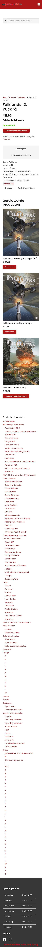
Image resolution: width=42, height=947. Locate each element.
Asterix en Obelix (12, 545)
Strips (11, 97)
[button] (16, 396)
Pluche (6, 696)
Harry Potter (10, 562)
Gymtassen (10, 706)
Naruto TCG (10, 455)
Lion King (8, 512)
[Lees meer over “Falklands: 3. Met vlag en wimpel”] (9, 332)
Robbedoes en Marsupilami (17, 572)
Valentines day (11, 528)
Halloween (9, 502)
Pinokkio (8, 525)
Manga (6, 652)
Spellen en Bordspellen (13, 713)
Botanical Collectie (13, 485)
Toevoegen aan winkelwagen (16, 131)
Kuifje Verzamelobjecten (15, 646)
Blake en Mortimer (13, 552)
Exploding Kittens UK (14, 723)
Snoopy (8, 575)
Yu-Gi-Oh (9, 471)
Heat (7, 730)
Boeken (8, 629)
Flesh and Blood (12, 444)
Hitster (8, 733)
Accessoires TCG (12, 428)
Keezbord (9, 736)
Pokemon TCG (11, 465)
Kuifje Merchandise (11, 636)
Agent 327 (9, 542)
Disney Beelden (9, 478)
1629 (7, 766)
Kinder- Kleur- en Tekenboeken (17, 622)
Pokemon (9, 612)
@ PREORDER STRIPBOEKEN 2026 (19, 753)
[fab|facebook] (4, 940)
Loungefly (7, 649)
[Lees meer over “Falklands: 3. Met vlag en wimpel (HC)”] (9, 267)
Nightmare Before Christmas (17, 518)
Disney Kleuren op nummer (15, 535)
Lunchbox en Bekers (13, 709)
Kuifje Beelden (11, 642)
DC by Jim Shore (12, 555)
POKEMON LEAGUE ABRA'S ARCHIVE (20, 461)
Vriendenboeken (12, 632)
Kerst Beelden (11, 505)
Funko (5, 582)
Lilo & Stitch (10, 508)
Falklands (21, 97)
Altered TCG (10, 434)
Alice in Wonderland (13, 481)
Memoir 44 (9, 740)
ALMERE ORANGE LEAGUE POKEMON (20, 431)
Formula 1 (9, 589)
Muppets (9, 602)
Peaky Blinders (11, 609)
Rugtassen (7, 703)
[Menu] (39, 4)
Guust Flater (10, 559)
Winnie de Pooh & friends (16, 532)
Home (5, 97)
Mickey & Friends (12, 515)
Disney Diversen (12, 495)
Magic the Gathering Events (17, 451)
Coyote (8, 716)
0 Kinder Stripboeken (14, 760)
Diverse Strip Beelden (12, 538)
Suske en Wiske (11, 579)
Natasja (8, 569)
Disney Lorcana (11, 438)
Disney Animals (11, 488)
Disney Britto (10, 491)
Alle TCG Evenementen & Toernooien (19, 475)
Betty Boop (10, 548)
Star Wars (9, 619)
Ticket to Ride (11, 746)
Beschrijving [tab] (21, 149)
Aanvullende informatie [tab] (21, 155)
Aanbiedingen (9, 421)
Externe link (8, 184)
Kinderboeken (9, 626)
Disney (8, 585)
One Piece (9, 458)
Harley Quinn (10, 595)
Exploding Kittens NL (13, 719)
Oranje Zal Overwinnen (15, 743)
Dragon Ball (10, 441)
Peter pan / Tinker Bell (15, 522)
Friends (8, 592)
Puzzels (6, 699)
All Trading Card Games (13, 424)
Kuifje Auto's (10, 639)
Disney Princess (11, 498)
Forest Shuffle (11, 726)
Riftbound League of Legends (17, 468)
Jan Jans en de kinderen (15, 565)
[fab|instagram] (10, 940)
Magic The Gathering (14, 448)
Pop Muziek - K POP (13, 616)
